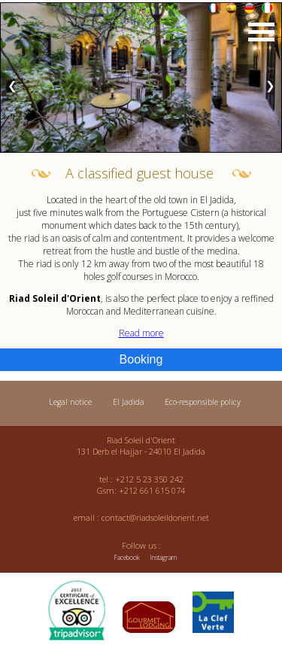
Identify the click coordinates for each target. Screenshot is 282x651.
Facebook (127, 557)
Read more (141, 333)
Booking (141, 359)
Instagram (163, 557)
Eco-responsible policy (203, 402)
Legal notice (70, 402)
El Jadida (128, 402)
